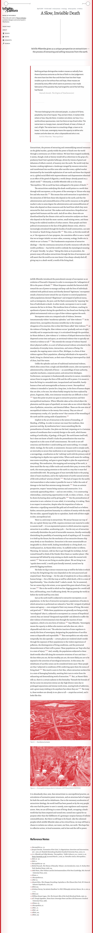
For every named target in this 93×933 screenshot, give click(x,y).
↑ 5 (31, 859)
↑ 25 (31, 915)
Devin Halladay (21, 18)
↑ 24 (31, 912)
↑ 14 (31, 882)
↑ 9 (31, 866)
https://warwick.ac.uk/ (39, 856)
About (5, 30)
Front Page (6, 26)
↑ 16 (31, 889)
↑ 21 (31, 905)
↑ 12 (31, 877)
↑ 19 (31, 898)
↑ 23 (31, 910)
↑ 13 (31, 880)
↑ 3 (31, 849)
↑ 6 (31, 861)
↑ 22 (31, 908)
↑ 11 (31, 875)
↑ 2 (31, 847)
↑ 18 (31, 896)
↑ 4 (31, 854)
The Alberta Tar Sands (43, 742)
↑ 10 (31, 870)
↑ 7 (31, 863)
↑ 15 (31, 887)
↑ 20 (31, 903)
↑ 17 (31, 894)
